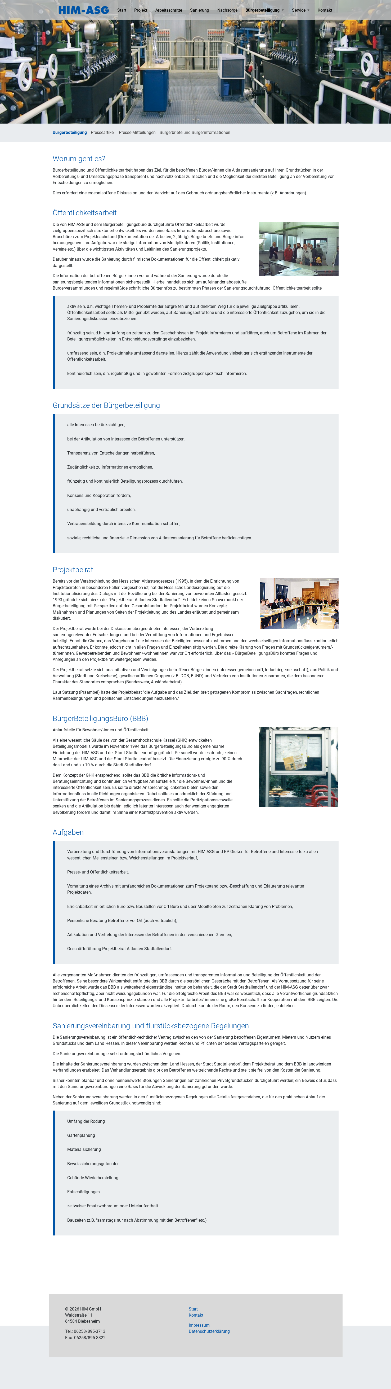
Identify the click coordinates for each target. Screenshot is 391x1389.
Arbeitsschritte (168, 10)
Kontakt (325, 10)
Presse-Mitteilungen (137, 132)
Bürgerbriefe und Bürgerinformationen (195, 132)
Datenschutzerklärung (209, 1331)
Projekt (140, 10)
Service (299, 10)
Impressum (199, 1325)
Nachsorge (227, 10)
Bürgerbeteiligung (263, 10)
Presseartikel (103, 132)
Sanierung (199, 10)
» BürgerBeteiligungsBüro (255, 653)
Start (121, 10)
